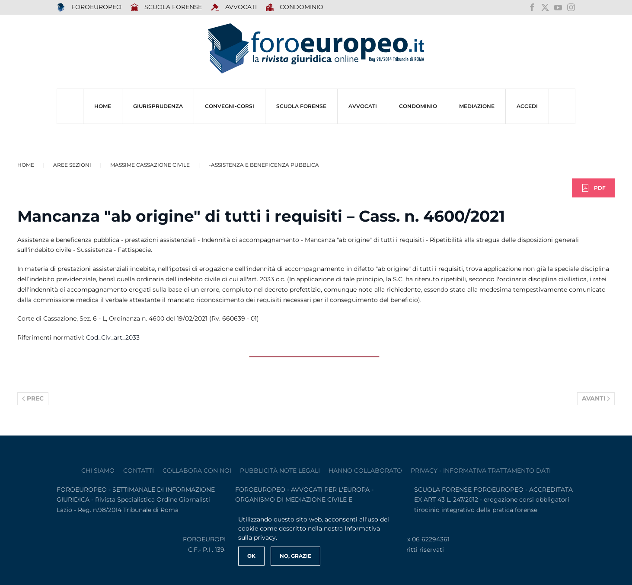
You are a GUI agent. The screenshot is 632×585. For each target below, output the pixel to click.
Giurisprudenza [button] (158, 106)
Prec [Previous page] (33, 398)
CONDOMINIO (418, 106)
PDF (593, 188)
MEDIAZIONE (477, 106)
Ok (251, 556)
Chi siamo (98, 470)
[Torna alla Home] (316, 48)
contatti (138, 470)
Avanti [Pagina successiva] (596, 398)
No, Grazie (295, 556)
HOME (102, 106)
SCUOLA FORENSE (166, 7)
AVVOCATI (234, 7)
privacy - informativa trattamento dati (481, 470)
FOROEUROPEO (89, 7)
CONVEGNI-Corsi (229, 106)
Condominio (294, 7)
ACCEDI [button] (527, 106)
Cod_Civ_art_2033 (113, 337)
